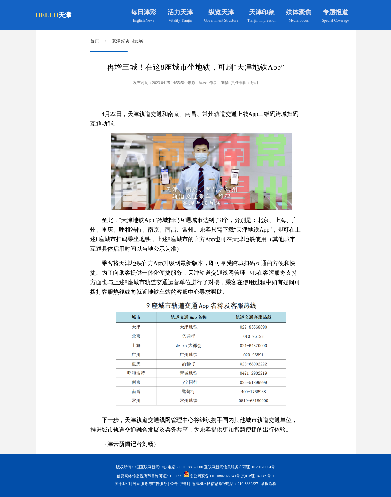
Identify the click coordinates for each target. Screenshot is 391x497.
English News (143, 20)
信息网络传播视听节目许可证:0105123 (149, 476)
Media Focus (299, 20)
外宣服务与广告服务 (150, 483)
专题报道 (335, 12)
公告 (174, 483)
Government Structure (221, 20)
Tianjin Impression (262, 20)
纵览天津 (221, 12)
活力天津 (180, 12)
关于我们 (122, 483)
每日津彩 (143, 12)
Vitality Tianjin (180, 20)
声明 (184, 483)
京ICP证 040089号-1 (257, 476)
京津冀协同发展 (127, 41)
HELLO (47, 15)
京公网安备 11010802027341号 (211, 474)
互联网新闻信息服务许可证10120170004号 (239, 467)
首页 (94, 41)
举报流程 (268, 483)
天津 (65, 15)
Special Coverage (335, 20)
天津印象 (262, 12)
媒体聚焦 (298, 12)
